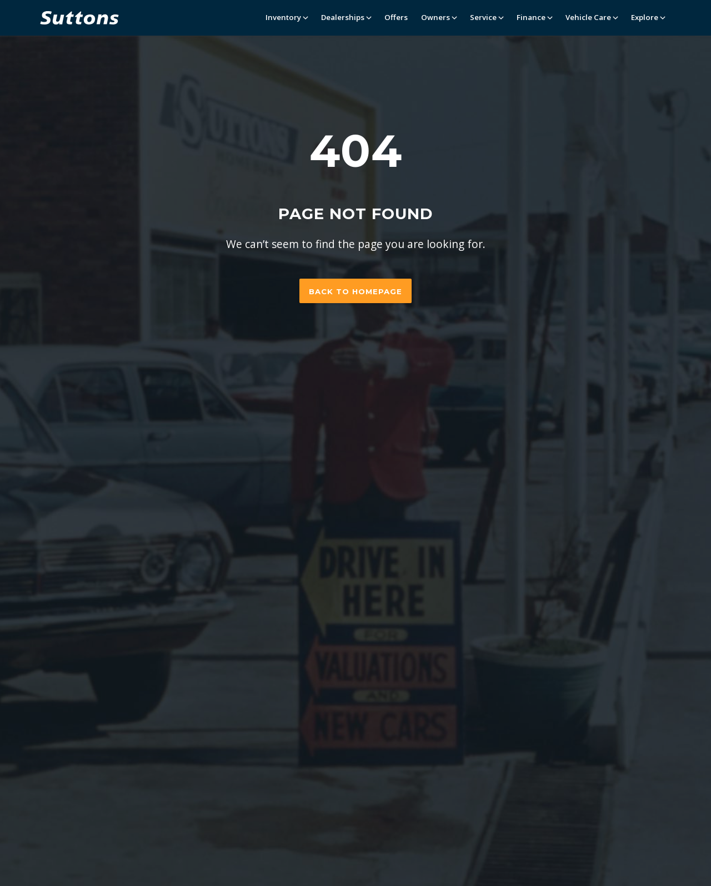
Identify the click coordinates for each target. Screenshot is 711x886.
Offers (396, 17)
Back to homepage (355, 291)
